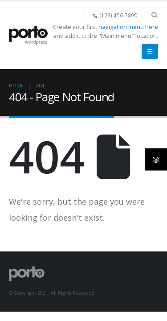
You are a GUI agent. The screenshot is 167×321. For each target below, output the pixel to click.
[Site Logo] (28, 35)
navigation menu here (128, 27)
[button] (154, 15)
